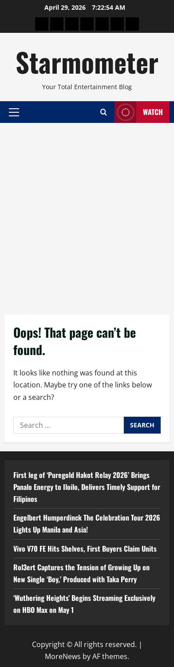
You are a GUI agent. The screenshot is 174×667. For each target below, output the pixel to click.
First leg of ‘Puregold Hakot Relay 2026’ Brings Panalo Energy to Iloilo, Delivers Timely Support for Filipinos (86, 487)
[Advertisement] (87, 214)
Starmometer (87, 61)
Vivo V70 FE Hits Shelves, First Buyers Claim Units (85, 548)
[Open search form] (103, 112)
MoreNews (63, 656)
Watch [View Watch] (139, 112)
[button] (14, 112)
